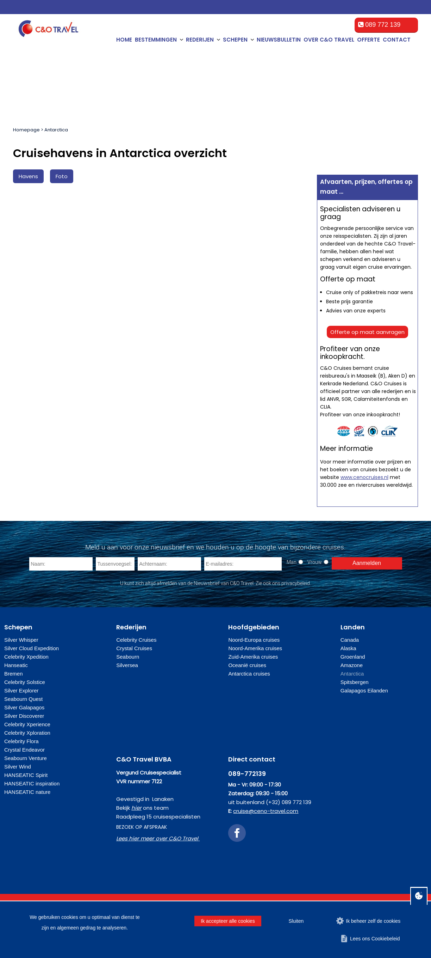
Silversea (127, 665)
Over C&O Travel (329, 39)
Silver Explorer (21, 690)
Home (124, 39)
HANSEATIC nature (27, 792)
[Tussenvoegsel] (115, 564)
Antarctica (56, 129)
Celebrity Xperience (27, 724)
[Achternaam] (169, 564)
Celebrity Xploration (27, 733)
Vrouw (314, 562)
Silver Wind (17, 767)
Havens (28, 176)
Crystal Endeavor (24, 750)
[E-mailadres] (243, 564)
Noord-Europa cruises (254, 640)
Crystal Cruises (134, 648)
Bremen (13, 674)
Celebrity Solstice (24, 682)
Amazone (352, 665)
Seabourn (127, 657)
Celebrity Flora (21, 741)
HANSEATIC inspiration (32, 783)
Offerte (368, 39)
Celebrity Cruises (136, 640)
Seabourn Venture (25, 758)
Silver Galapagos (24, 707)
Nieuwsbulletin (279, 39)
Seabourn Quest (23, 699)
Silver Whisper (21, 640)
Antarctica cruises (249, 674)
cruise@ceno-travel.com (265, 811)
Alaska (348, 648)
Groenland (353, 657)
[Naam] (61, 564)
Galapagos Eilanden (364, 690)
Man (291, 562)
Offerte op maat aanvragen (367, 332)
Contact (397, 39)
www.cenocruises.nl (364, 477)
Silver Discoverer (24, 716)
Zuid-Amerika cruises (253, 657)
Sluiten (296, 921)
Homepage (26, 129)
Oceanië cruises (247, 665)
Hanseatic (16, 665)
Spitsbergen (355, 682)
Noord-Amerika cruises (255, 648)
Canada (350, 640)
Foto (62, 176)
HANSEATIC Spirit (26, 775)
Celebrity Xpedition (26, 657)
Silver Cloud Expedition (31, 648)
